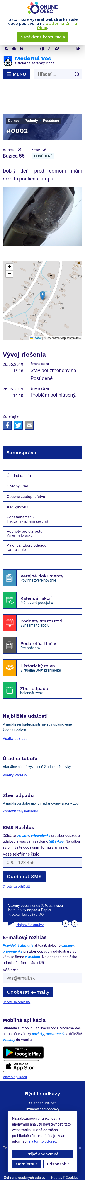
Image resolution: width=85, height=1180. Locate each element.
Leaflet (35, 314)
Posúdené (43, 132)
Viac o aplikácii (15, 1053)
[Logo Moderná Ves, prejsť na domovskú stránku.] (42, 61)
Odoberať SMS (24, 853)
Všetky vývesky (15, 751)
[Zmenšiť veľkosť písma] (49, 48)
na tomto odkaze (42, 1141)
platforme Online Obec (57, 25)
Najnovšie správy (30, 901)
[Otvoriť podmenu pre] (76, 441)
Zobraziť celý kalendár (20, 787)
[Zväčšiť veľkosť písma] (57, 48)
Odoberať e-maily (28, 968)
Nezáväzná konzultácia (42, 37)
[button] (42, 272)
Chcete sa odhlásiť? (16, 863)
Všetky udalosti (15, 715)
